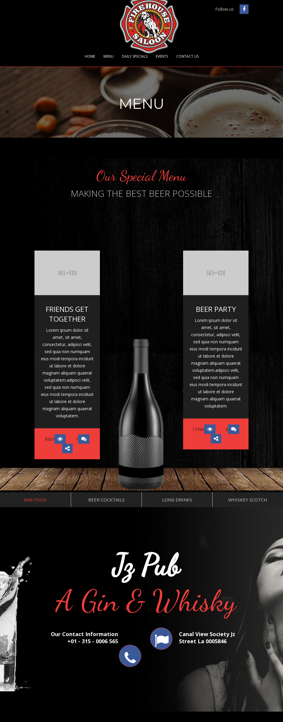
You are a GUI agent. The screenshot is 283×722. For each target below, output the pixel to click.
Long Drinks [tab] (177, 500)
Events (162, 56)
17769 (204, 429)
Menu (108, 56)
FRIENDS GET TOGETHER (67, 314)
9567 (55, 439)
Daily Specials (134, 56)
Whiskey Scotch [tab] (247, 500)
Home (90, 56)
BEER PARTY (216, 309)
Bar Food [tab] (35, 500)
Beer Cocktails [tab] (106, 500)
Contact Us (187, 56)
